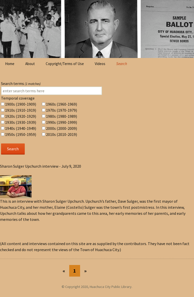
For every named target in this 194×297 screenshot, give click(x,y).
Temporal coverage (18, 98)
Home (9, 63)
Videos (100, 63)
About (30, 63)
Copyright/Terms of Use (65, 63)
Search (121, 63)
